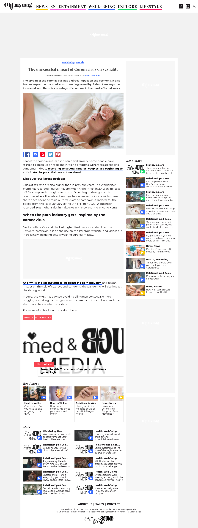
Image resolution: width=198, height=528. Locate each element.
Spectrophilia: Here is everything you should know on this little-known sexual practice (57, 479)
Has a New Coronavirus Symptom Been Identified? (110, 410)
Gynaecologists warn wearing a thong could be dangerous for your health (109, 477)
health (29, 317)
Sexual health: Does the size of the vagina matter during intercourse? (108, 450)
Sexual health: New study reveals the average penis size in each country (56, 491)
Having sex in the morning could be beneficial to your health (86, 410)
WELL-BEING (101, 6)
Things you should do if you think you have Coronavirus (159, 265)
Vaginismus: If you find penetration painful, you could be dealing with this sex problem (160, 226)
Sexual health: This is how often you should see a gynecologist (73, 371)
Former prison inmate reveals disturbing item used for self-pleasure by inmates (159, 199)
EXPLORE (127, 6)
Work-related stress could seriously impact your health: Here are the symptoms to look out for (57, 438)
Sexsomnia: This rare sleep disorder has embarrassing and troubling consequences (160, 212)
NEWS (42, 6)
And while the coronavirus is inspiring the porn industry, (62, 282)
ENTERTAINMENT (68, 6)
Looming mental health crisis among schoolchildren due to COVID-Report (108, 438)
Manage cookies (129, 509)
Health (80, 62)
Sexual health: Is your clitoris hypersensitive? (55, 449)
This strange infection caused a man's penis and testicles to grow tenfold (160, 170)
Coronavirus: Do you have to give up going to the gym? (33, 410)
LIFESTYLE (151, 6)
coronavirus (44, 317)
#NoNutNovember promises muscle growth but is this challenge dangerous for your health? (108, 466)
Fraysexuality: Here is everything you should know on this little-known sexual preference (57, 465)
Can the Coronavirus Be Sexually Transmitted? (159, 250)
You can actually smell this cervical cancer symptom (107, 491)
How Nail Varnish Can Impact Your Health (158, 290)
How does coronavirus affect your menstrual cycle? (60, 410)
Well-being (68, 62)
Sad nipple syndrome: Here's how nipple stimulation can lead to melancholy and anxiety (159, 185)
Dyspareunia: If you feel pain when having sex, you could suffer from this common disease (160, 239)
